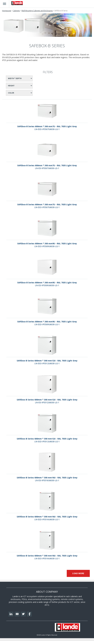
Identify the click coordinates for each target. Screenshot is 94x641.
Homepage (6, 10)
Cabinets (16, 10)
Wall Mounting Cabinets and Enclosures (37, 10)
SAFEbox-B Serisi (60, 10)
